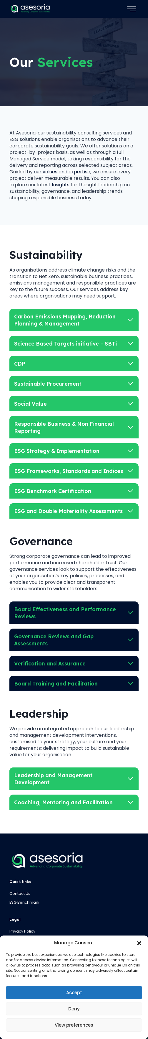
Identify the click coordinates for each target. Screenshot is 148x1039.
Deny (74, 1009)
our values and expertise (61, 171)
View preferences (74, 1025)
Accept (74, 992)
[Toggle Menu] (131, 9)
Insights (60, 184)
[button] (139, 943)
